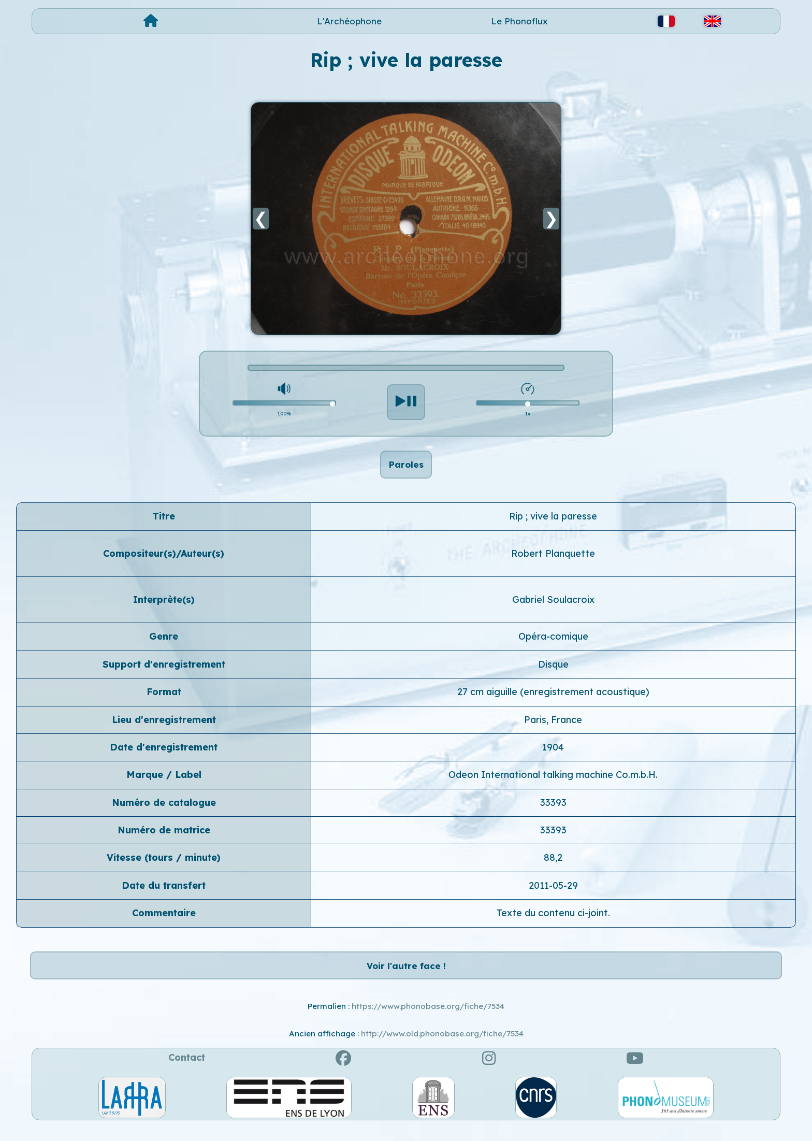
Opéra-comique (553, 643)
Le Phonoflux (519, 21)
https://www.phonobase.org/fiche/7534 (428, 1019)
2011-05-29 (553, 892)
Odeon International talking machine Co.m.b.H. (553, 781)
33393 (553, 809)
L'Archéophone (349, 21)
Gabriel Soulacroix (553, 606)
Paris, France (553, 726)
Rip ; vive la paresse (553, 522)
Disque (553, 670)
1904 (553, 753)
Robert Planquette (553, 560)
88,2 (553, 864)
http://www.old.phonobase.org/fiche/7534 (442, 1046)
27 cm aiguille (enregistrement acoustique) (553, 698)
